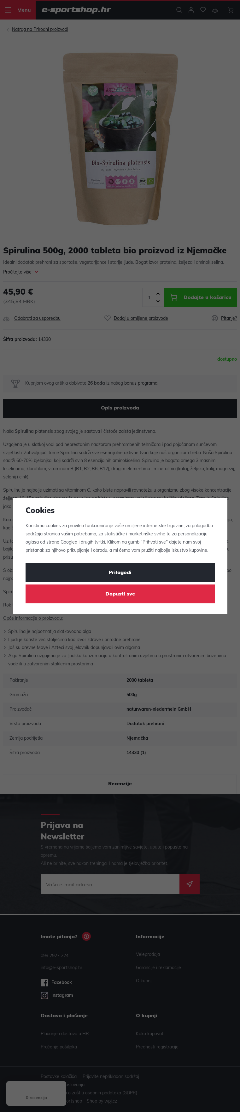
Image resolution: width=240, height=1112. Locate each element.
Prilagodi (120, 572)
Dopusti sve (120, 594)
